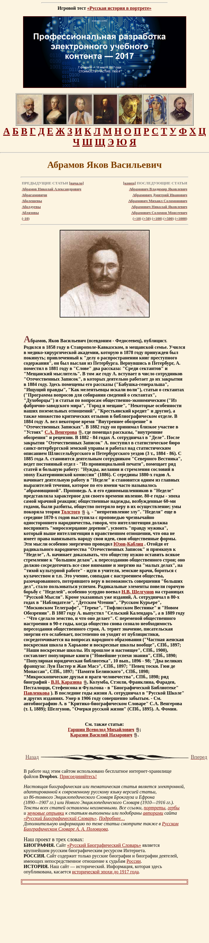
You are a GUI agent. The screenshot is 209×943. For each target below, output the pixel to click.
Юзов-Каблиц (128, 543)
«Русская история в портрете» (119, 8)
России (134, 861)
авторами (153, 813)
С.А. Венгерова (61, 432)
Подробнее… (112, 818)
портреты (154, 807)
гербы (173, 807)
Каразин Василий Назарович (101, 734)
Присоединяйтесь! (78, 776)
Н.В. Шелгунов (137, 591)
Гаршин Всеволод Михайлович (101, 729)
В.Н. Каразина (66, 682)
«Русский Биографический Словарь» (60, 818)
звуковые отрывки (45, 813)
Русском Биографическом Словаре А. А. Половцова (101, 826)
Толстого (70, 511)
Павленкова (36, 692)
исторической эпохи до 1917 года (105, 871)
